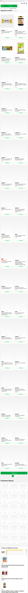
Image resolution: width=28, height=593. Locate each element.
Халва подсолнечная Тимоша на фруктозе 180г (12, 578)
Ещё (1, 8)
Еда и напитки (5, 8)
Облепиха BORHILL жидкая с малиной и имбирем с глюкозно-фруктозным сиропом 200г (12, 591)
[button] (10, 6)
